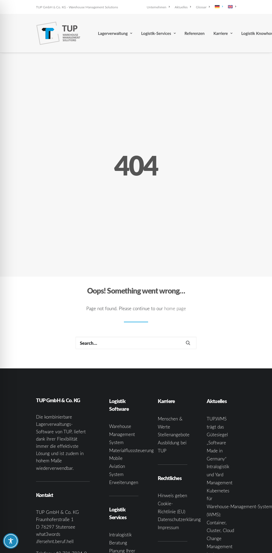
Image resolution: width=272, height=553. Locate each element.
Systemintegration (127, 544)
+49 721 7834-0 (70, 515)
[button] (188, 305)
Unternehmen (158, 7)
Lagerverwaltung (115, 33)
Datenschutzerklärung (179, 481)
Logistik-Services (158, 33)
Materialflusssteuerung (131, 412)
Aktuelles (183, 7)
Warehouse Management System (122, 396)
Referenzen (195, 33)
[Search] (136, 305)
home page (175, 270)
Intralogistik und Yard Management (219, 436)
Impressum (168, 489)
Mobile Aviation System (117, 428)
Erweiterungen (123, 444)
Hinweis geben (172, 457)
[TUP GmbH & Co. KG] (58, 33)
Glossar (203, 7)
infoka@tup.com (67, 522)
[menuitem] (159, 7)
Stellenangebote (173, 396)
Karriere (222, 33)
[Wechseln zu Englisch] (231, 6)
